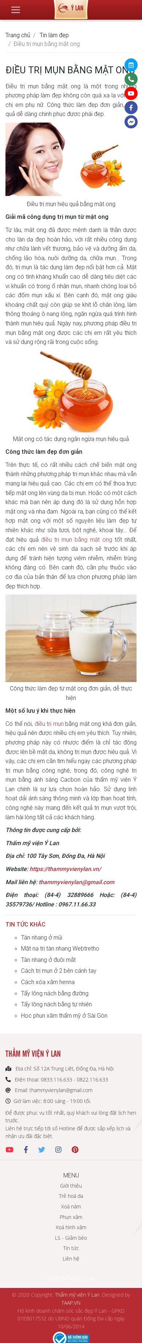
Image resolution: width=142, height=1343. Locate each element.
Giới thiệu (71, 1185)
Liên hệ (71, 1258)
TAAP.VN (71, 1302)
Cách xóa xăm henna (48, 982)
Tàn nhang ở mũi (41, 937)
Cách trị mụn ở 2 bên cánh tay (58, 970)
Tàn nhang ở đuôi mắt (48, 959)
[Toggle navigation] (15, 10)
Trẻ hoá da (71, 1195)
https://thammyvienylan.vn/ (65, 868)
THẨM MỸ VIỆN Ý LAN (71, 1278)
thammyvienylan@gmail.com (76, 882)
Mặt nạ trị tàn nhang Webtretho (60, 948)
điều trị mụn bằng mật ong (76, 539)
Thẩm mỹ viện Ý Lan (77, 1294)
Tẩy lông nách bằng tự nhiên (56, 1004)
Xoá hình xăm (71, 1227)
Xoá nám (71, 1206)
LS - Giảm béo (71, 1237)
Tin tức (71, 1248)
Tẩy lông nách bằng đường (54, 993)
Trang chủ (17, 35)
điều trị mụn (49, 723)
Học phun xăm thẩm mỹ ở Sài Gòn (64, 1015)
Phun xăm (71, 1217)
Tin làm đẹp (54, 35)
